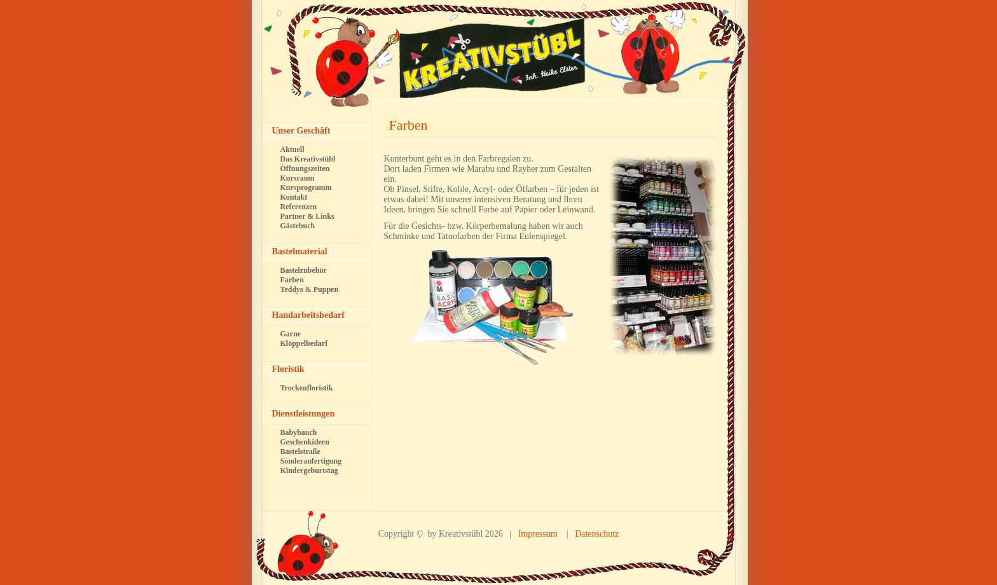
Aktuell (292, 149)
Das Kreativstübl (308, 159)
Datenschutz (597, 534)
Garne (290, 333)
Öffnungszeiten (305, 168)
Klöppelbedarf (304, 343)
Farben (408, 125)
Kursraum (297, 178)
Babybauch (298, 432)
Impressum (538, 534)
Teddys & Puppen (309, 289)
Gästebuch (297, 225)
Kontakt (294, 197)
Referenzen (298, 206)
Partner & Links (307, 216)
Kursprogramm (306, 187)
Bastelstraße (300, 451)
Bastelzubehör (303, 270)
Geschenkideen (304, 441)
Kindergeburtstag (309, 470)
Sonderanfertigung (311, 461)
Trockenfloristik (306, 387)
